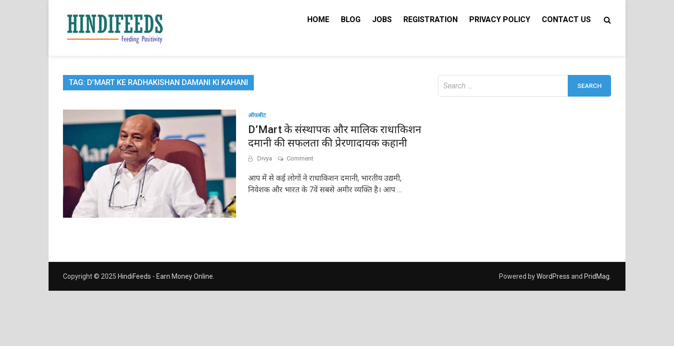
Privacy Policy (499, 19)
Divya (264, 158)
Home (318, 19)
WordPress (553, 276)
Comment (300, 158)
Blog (351, 19)
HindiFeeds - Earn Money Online (165, 276)
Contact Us (566, 19)
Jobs (382, 19)
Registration (430, 19)
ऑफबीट (257, 115)
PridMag (597, 276)
